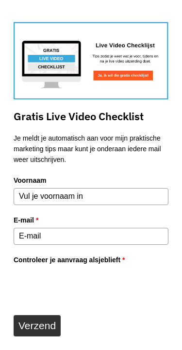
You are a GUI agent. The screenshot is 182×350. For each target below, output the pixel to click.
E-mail (26, 220)
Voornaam (30, 180)
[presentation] (87, 286)
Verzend (37, 325)
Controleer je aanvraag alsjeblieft (69, 260)
